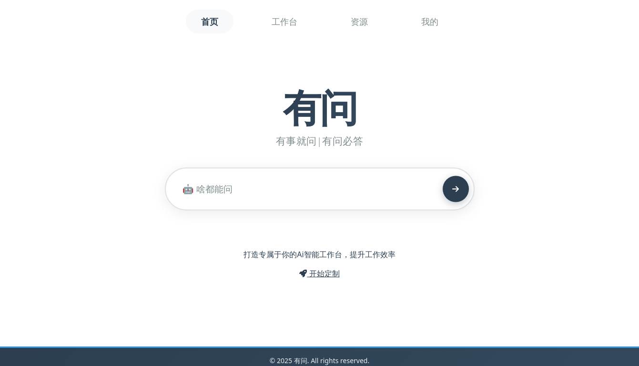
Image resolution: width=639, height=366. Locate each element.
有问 (319, 107)
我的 (429, 21)
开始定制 (319, 273)
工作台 (284, 21)
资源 (359, 21)
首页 (209, 21)
